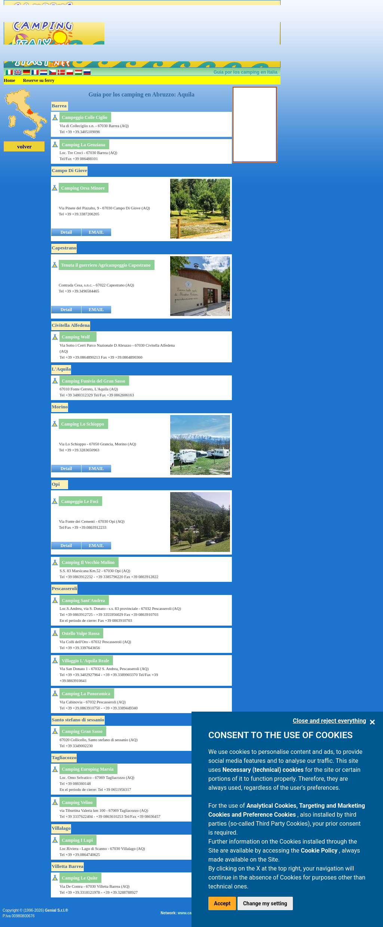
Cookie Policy (320, 850)
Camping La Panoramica (86, 693)
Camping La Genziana (83, 144)
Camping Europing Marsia (87, 769)
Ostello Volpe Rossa (80, 633)
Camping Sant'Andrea (83, 600)
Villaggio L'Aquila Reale (85, 660)
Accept (222, 903)
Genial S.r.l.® (56, 910)
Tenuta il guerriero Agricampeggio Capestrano (105, 265)
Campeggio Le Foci (79, 501)
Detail (66, 232)
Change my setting (265, 903)
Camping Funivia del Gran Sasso (93, 381)
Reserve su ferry (39, 80)
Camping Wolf (76, 337)
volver (24, 147)
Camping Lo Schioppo (82, 424)
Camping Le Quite (79, 878)
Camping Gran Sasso (82, 731)
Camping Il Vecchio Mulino (88, 562)
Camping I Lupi (77, 840)
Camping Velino (77, 802)
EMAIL (96, 232)
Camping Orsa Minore (83, 188)
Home (9, 80)
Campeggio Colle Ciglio (84, 117)
